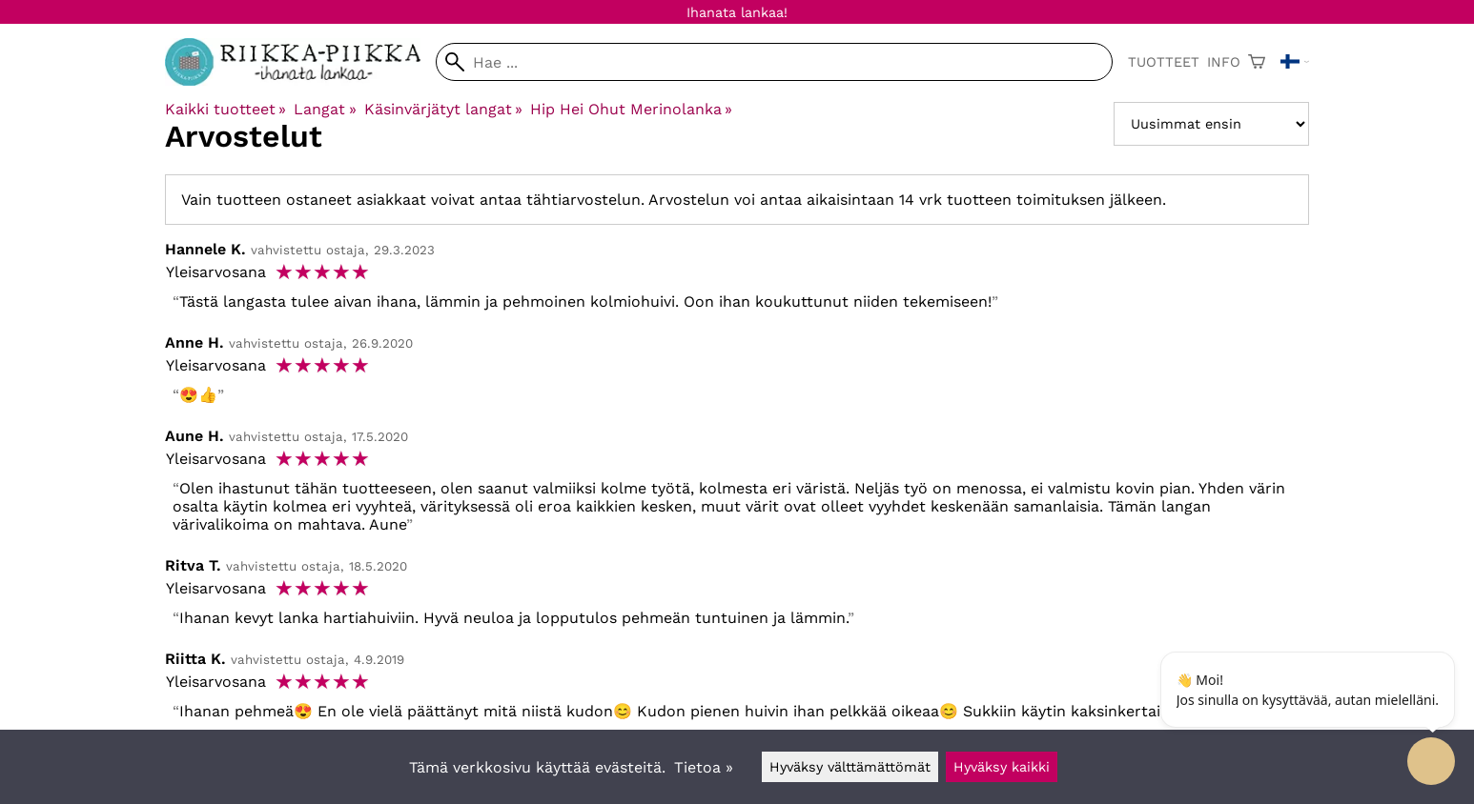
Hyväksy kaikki (1001, 766)
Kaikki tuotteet (225, 109)
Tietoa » (703, 767)
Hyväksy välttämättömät (850, 766)
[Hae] (774, 62)
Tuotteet (1163, 62)
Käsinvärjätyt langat (443, 109)
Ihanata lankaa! (737, 12)
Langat (325, 109)
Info (1223, 62)
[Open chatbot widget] (1431, 761)
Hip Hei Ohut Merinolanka (631, 109)
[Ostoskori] (1256, 61)
